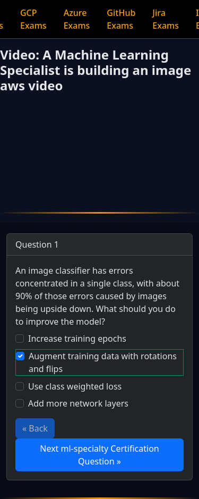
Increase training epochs (77, 338)
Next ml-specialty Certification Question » (99, 455)
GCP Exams (33, 19)
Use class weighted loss (75, 386)
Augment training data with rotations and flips (103, 362)
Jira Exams (165, 19)
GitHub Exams (121, 19)
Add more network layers (78, 403)
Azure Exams (77, 19)
